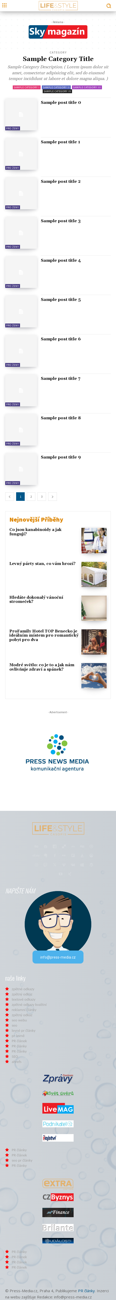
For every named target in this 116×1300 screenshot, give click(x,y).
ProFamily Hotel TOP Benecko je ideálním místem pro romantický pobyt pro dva (44, 635)
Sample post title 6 (61, 339)
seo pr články (22, 1160)
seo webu (19, 1020)
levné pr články (23, 1030)
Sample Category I (27, 87)
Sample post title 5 (61, 299)
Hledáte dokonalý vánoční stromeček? (36, 599)
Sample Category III (87, 87)
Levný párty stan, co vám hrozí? (42, 563)
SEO (15, 1056)
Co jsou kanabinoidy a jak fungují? (35, 532)
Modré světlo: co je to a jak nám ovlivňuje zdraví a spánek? (41, 667)
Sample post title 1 (60, 142)
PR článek (19, 1041)
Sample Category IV (57, 91)
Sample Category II (56, 87)
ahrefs (17, 1061)
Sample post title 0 (61, 102)
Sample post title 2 (61, 181)
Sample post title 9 (61, 457)
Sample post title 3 (61, 221)
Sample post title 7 (60, 378)
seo (14, 1025)
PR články (19, 1046)
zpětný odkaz (22, 994)
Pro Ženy (12, 128)
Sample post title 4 (61, 260)
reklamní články (24, 1009)
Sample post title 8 (61, 418)
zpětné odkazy (23, 989)
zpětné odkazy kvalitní (29, 1004)
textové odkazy (23, 999)
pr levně (18, 1035)
